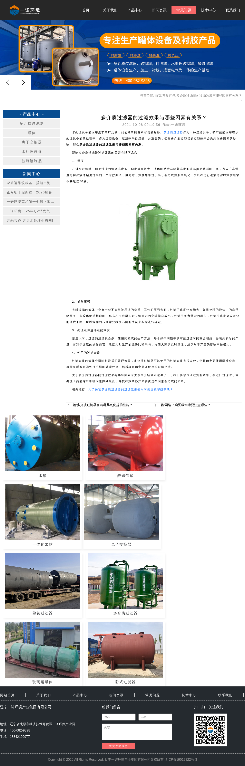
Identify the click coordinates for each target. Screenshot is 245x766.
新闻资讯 (159, 10)
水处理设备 (32, 152)
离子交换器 (32, 142)
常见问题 (183, 10)
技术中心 (208, 10)
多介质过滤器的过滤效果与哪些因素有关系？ (209, 95)
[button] (23, 82)
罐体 (32, 133)
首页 (85, 10)
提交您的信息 (118, 746)
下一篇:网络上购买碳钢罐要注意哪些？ (182, 405)
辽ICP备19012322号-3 (180, 759)
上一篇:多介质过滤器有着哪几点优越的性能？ (99, 405)
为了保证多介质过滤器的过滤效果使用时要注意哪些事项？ (130, 389)
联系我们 (232, 10)
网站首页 (7, 695)
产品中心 (134, 10)
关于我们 (110, 10)
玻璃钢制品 (32, 161)
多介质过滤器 (32, 123)
